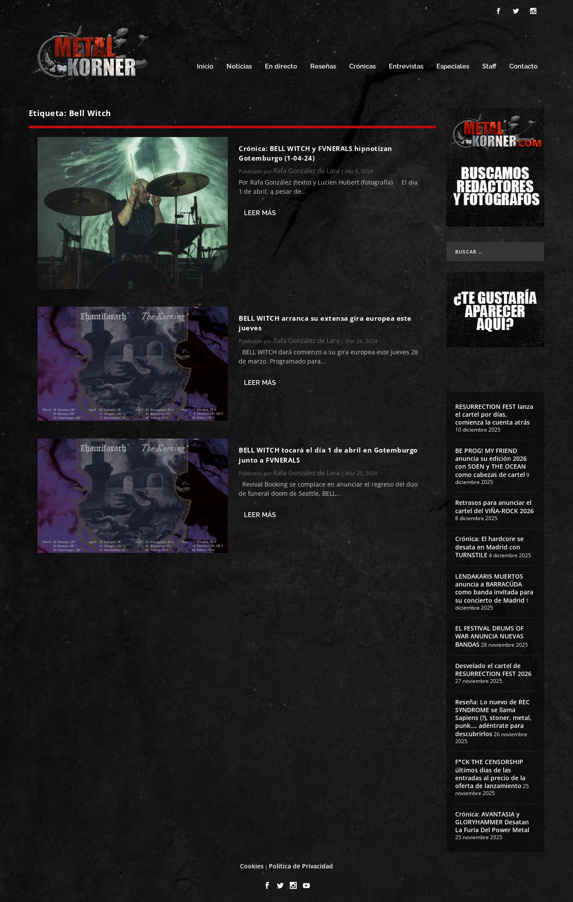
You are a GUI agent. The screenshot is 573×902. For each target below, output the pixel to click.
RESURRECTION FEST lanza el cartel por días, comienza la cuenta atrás (494, 412)
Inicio (205, 64)
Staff (489, 64)
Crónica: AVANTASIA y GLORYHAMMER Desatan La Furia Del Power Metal (492, 819)
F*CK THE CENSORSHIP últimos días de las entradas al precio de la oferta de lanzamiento (490, 771)
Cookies (252, 863)
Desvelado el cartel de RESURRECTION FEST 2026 (493, 667)
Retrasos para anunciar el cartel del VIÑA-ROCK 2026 (494, 504)
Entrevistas (406, 64)
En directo (281, 64)
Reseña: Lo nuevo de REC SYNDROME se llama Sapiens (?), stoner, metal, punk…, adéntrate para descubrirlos (493, 715)
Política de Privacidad (301, 863)
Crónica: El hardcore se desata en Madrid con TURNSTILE (489, 544)
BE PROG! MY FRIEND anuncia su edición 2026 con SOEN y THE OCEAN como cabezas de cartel (491, 460)
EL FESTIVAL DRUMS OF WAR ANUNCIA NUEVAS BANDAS (489, 634)
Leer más (260, 210)
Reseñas (323, 64)
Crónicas (362, 64)
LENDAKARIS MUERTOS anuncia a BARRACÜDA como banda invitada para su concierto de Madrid (494, 585)
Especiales (452, 64)
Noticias (239, 64)
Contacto (523, 64)
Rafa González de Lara (306, 168)
